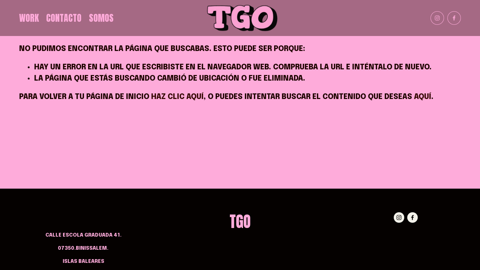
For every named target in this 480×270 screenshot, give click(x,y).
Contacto (63, 18)
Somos (101, 18)
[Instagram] (437, 18)
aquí (422, 97)
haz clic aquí (177, 97)
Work (29, 18)
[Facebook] (454, 18)
